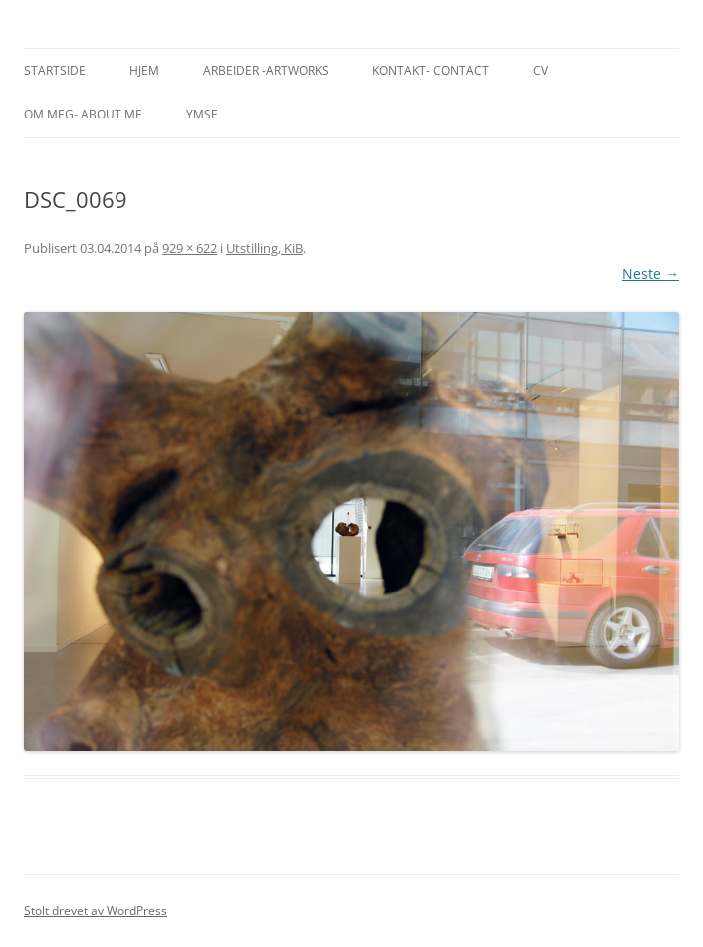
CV (540, 70)
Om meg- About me (83, 114)
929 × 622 (189, 248)
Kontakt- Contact (430, 70)
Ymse (202, 114)
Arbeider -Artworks (266, 70)
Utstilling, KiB (264, 248)
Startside (55, 70)
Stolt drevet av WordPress (95, 910)
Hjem (144, 70)
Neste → (650, 273)
